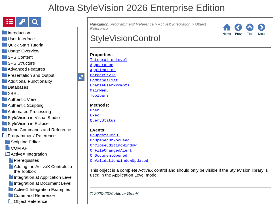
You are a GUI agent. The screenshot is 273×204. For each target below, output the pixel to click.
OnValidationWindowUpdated (119, 161)
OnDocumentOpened (108, 156)
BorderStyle (103, 75)
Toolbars (99, 96)
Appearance (101, 65)
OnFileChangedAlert (111, 150)
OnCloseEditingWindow (113, 145)
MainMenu (99, 90)
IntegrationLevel (108, 60)
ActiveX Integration (174, 24)
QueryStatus (103, 120)
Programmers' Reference (132, 24)
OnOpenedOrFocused (110, 140)
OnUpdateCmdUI (105, 135)
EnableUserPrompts (110, 85)
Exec (95, 115)
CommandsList (104, 80)
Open (95, 110)
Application (103, 70)
